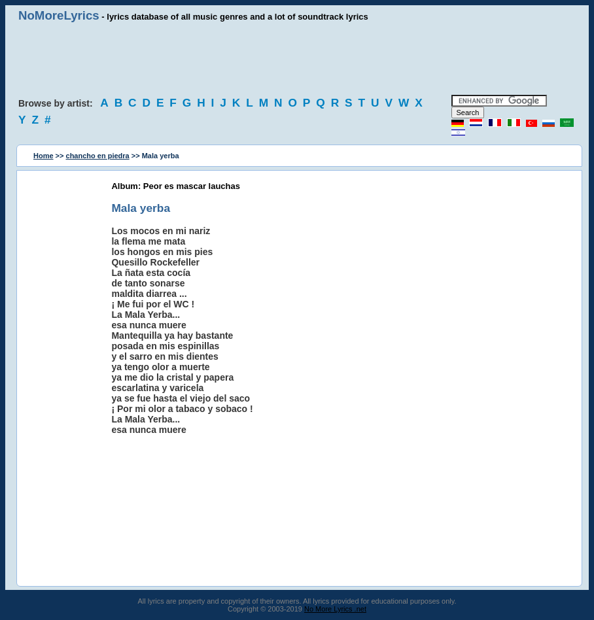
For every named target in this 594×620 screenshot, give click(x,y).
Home (43, 156)
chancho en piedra (98, 156)
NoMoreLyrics (58, 15)
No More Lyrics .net (335, 609)
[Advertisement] (297, 58)
